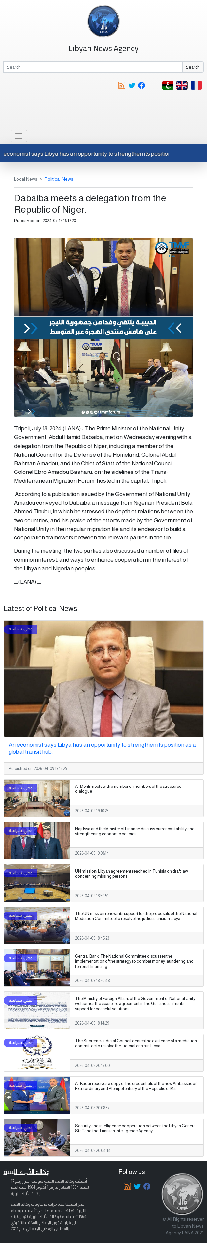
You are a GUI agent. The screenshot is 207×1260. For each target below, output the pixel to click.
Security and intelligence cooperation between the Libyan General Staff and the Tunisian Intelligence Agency (136, 1128)
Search (193, 67)
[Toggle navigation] (19, 136)
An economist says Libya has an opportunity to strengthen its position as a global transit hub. (102, 748)
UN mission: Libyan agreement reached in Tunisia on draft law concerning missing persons (131, 874)
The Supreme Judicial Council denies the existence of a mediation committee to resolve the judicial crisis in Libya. (136, 1043)
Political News (59, 179)
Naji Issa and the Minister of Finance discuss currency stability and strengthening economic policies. (135, 831)
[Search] (93, 67)
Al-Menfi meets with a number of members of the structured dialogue (128, 789)
